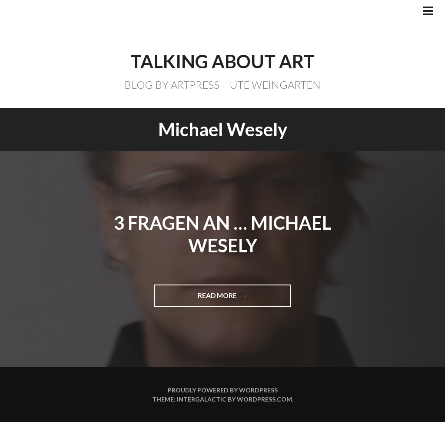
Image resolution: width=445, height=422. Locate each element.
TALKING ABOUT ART (222, 61)
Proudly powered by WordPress (223, 390)
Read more (221, 299)
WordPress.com (264, 399)
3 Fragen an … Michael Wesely (223, 234)
